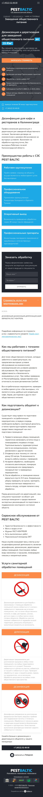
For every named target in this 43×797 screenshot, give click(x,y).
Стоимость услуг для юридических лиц (15, 302)
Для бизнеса (17, 16)
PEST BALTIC (23, 785)
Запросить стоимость (21, 60)
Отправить (21, 287)
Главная (6, 16)
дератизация (31, 773)
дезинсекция (21, 773)
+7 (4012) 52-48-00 (9, 3)
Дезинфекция (11, 773)
